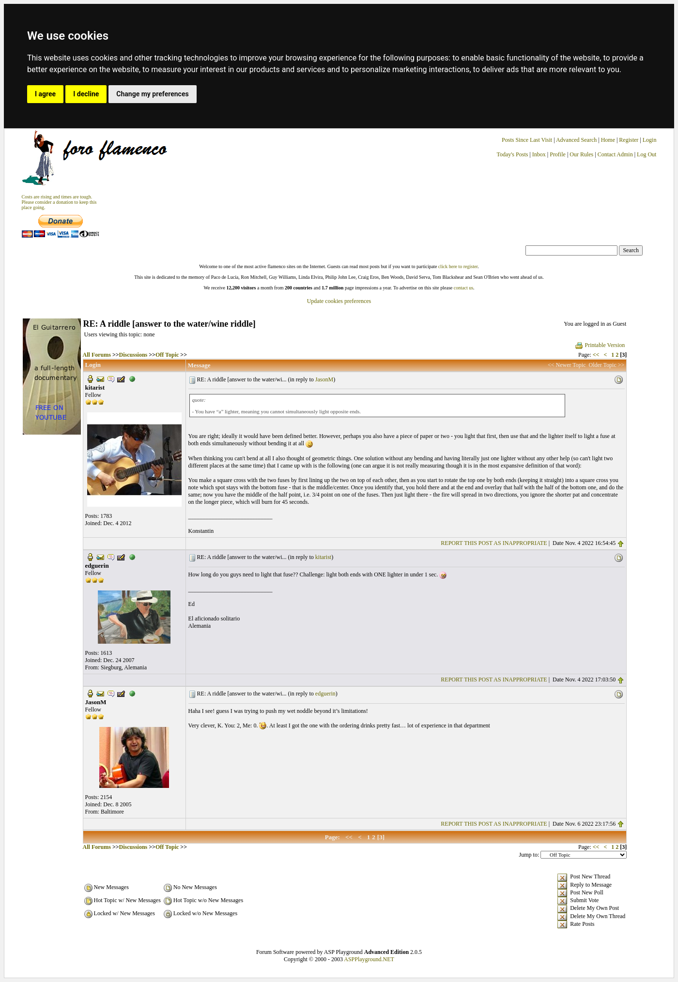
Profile (558, 154)
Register (629, 139)
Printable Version (599, 345)
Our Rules (581, 154)
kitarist (323, 557)
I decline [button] (86, 94)
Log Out (646, 154)
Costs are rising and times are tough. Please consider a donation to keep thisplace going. (59, 202)
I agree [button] (45, 94)
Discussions (133, 354)
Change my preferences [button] (152, 94)
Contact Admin (615, 154)
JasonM (324, 379)
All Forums (97, 354)
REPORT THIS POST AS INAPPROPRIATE (494, 543)
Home (608, 139)
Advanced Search (576, 139)
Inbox (539, 154)
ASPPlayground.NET (369, 959)
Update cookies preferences (339, 301)
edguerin (325, 693)
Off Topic (167, 354)
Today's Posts (512, 154)
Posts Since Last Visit (527, 139)
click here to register (458, 266)
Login (650, 139)
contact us (463, 287)
